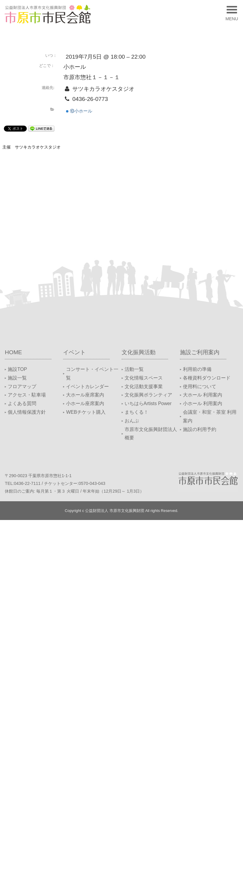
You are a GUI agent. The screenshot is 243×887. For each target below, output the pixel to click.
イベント (74, 352)
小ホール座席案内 (85, 403)
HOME (13, 352)
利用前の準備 (197, 369)
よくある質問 (22, 403)
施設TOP (17, 369)
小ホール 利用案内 (202, 403)
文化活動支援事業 (144, 386)
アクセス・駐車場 (27, 394)
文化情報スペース (144, 377)
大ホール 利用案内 (202, 394)
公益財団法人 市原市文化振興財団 (114, 510)
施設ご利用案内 (200, 352)
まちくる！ (136, 412)
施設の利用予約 (199, 429)
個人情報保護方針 (27, 412)
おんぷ (132, 420)
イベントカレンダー (87, 386)
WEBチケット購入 (85, 412)
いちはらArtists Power (148, 403)
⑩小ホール (79, 110)
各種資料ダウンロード (207, 377)
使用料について (199, 386)
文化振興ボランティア (148, 394)
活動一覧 (134, 369)
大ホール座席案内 (85, 394)
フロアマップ (22, 386)
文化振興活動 (139, 352)
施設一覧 (17, 377)
